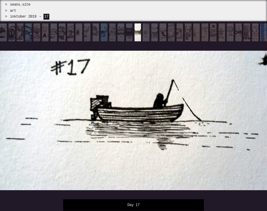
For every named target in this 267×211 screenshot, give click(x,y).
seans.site (20, 4)
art (13, 10)
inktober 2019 (23, 16)
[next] (233, 117)
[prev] (33, 117)
